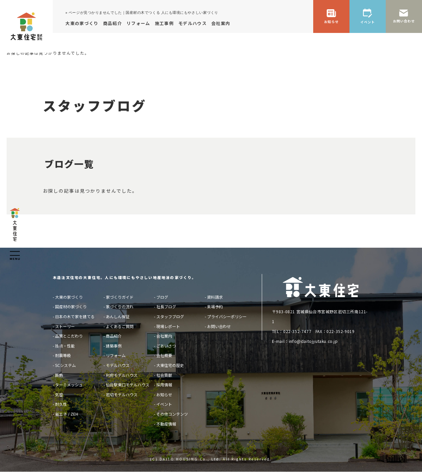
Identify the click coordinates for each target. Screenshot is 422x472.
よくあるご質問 (120, 326)
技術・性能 (65, 345)
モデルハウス (118, 365)
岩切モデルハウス (121, 394)
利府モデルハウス (121, 375)
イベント (164, 404)
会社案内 (164, 336)
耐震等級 (63, 355)
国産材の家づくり (71, 306)
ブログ (162, 297)
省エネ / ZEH (66, 414)
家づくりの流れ (120, 306)
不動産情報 (166, 424)
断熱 (59, 375)
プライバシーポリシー (227, 316)
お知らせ (164, 394)
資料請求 (215, 297)
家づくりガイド (120, 297)
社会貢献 (164, 375)
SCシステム (65, 365)
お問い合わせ (219, 326)
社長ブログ (166, 306)
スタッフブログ (170, 316)
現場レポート (168, 326)
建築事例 (114, 345)
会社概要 (164, 355)
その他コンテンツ (172, 414)
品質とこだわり (69, 336)
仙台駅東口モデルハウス (127, 384)
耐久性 (61, 404)
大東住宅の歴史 (170, 365)
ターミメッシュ (69, 384)
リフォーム (116, 355)
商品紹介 (114, 336)
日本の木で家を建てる (75, 316)
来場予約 (215, 306)
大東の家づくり (69, 297)
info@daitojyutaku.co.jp (313, 341)
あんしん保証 (118, 316)
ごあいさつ (166, 345)
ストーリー (65, 326)
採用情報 (164, 384)
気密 (59, 394)
